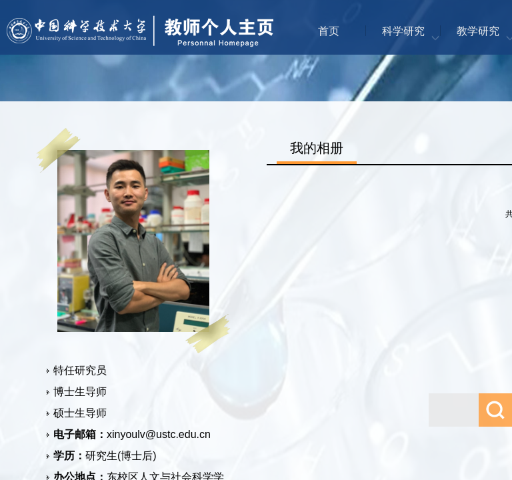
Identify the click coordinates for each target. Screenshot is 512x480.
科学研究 (403, 31)
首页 (328, 31)
